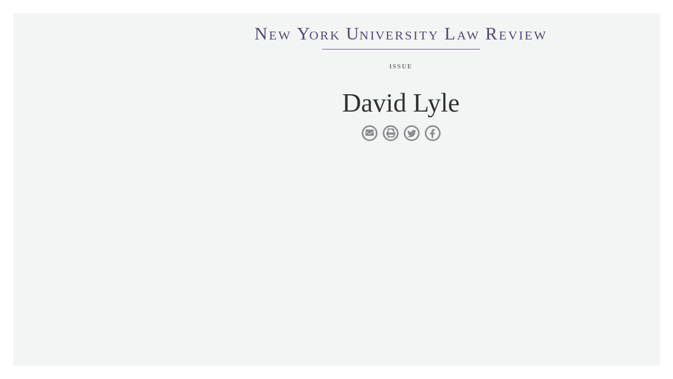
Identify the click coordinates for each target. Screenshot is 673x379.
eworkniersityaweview (400, 35)
